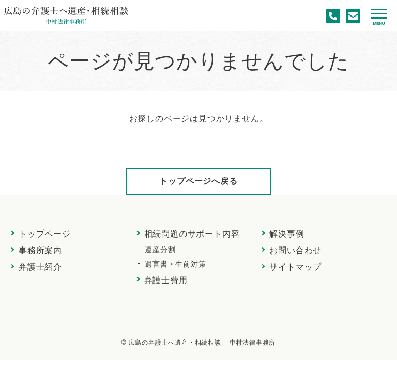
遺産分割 (160, 249)
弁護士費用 (166, 280)
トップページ (45, 233)
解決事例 (286, 233)
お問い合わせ (295, 250)
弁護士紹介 (40, 266)
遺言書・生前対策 (175, 264)
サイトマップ (295, 266)
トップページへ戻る (198, 181)
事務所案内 (40, 250)
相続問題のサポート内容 (192, 233)
